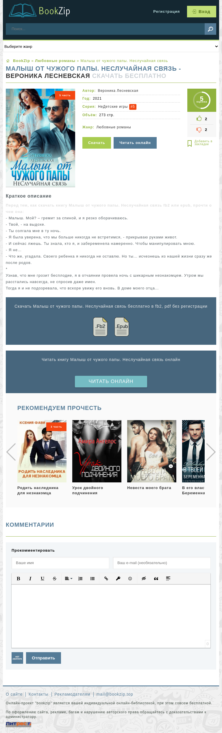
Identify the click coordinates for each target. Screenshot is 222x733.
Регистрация (166, 11)
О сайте (14, 694)
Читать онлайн (111, 381)
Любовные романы (113, 127)
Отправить (43, 657)
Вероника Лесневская (48, 75)
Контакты (38, 694)
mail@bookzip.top (115, 694)
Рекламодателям (72, 694)
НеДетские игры (113, 107)
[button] (18, 578)
